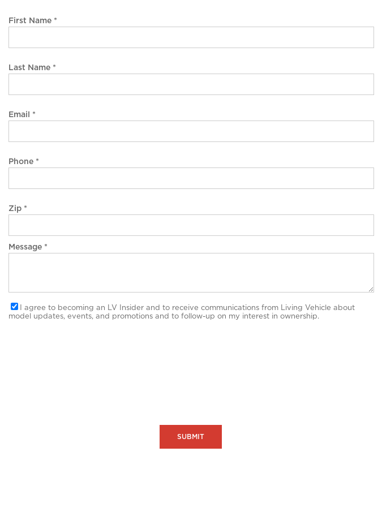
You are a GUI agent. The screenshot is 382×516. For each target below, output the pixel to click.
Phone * (23, 162)
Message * (28, 247)
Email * (22, 115)
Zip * (17, 209)
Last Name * (32, 68)
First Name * (32, 21)
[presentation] (94, 355)
